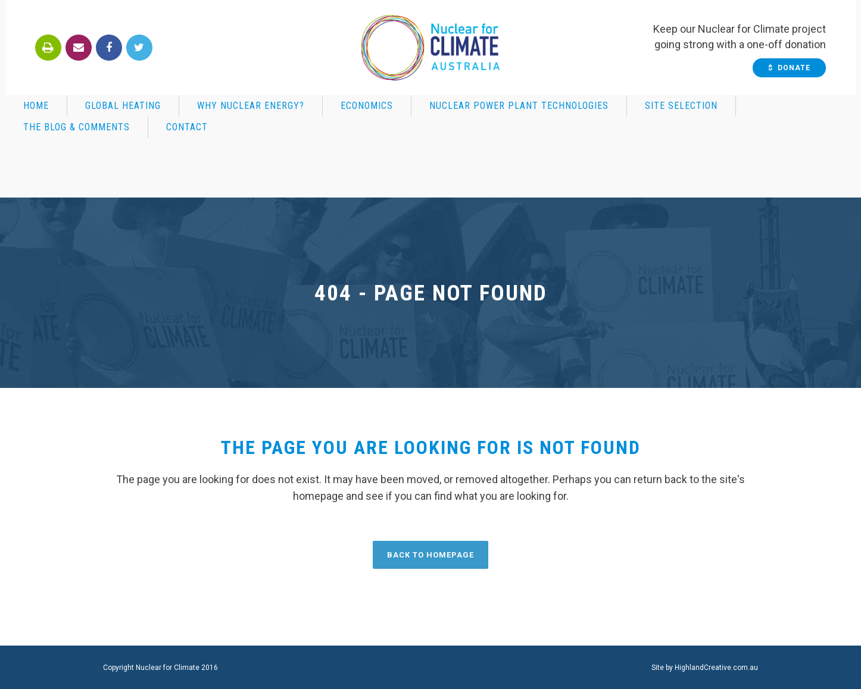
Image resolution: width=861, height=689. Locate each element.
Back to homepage (430, 554)
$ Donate (794, 68)
